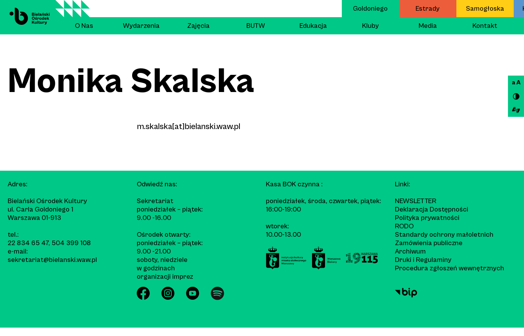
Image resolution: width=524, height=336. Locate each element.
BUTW (255, 26)
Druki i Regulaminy (423, 260)
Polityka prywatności (427, 218)
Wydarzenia (141, 26)
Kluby (370, 26)
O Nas (84, 26)
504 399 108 (71, 243)
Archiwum (410, 251)
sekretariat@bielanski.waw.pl (52, 260)
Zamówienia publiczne (429, 243)
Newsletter (415, 201)
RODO (404, 226)
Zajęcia (198, 26)
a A (516, 82)
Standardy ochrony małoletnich (444, 235)
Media (428, 26)
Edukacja (313, 26)
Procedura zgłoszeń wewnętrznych (449, 268)
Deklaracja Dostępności (431, 209)
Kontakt (484, 26)
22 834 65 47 (28, 243)
